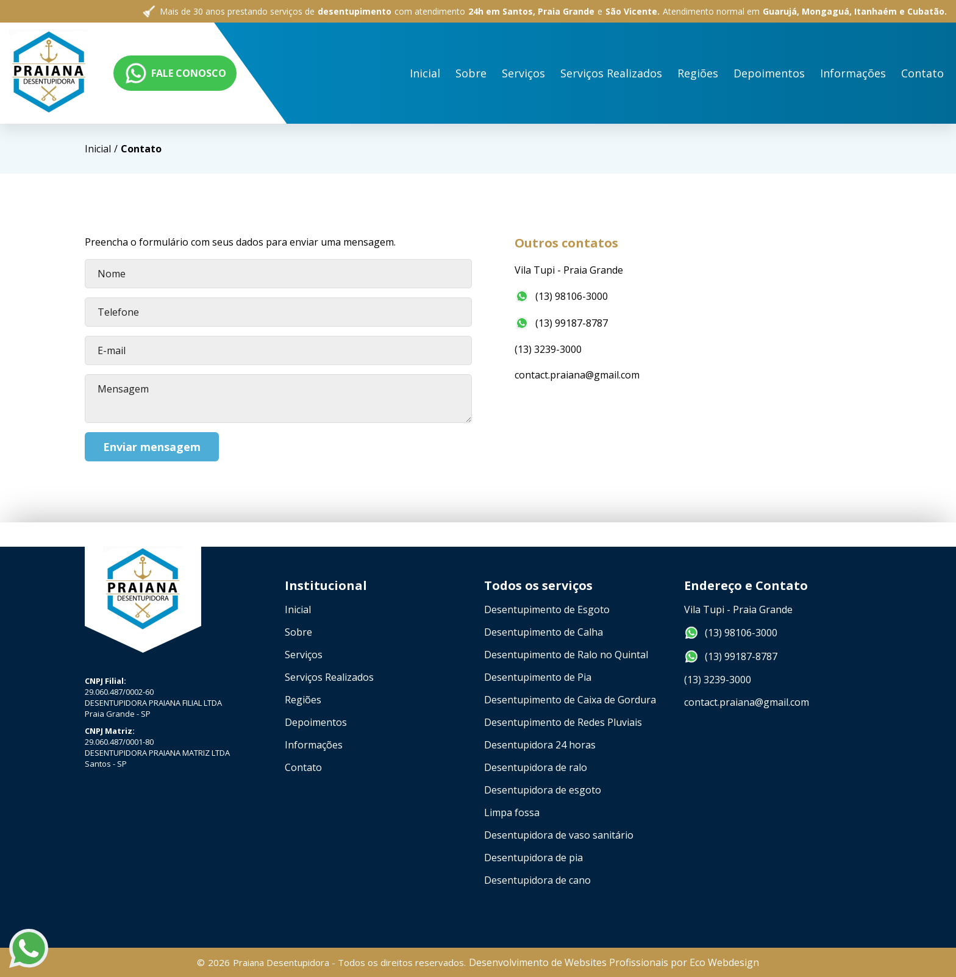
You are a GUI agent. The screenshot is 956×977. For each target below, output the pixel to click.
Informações (314, 744)
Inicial (231, 58)
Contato (303, 767)
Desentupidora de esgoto (542, 790)
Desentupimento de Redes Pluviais (563, 722)
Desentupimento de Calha (543, 632)
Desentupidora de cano (537, 880)
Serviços (304, 654)
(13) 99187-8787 (562, 323)
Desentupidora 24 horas (540, 744)
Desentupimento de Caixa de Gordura (570, 699)
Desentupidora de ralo (535, 767)
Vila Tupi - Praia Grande (570, 270)
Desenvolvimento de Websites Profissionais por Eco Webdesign (614, 962)
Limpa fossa (512, 812)
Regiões (303, 699)
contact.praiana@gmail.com (578, 375)
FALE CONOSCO (885, 73)
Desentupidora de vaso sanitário (558, 835)
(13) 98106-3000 (562, 296)
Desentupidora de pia (533, 857)
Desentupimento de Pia (537, 677)
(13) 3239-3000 (549, 349)
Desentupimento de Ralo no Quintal (566, 654)
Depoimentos (316, 722)
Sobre (283, 58)
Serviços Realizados (329, 677)
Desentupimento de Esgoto (547, 609)
